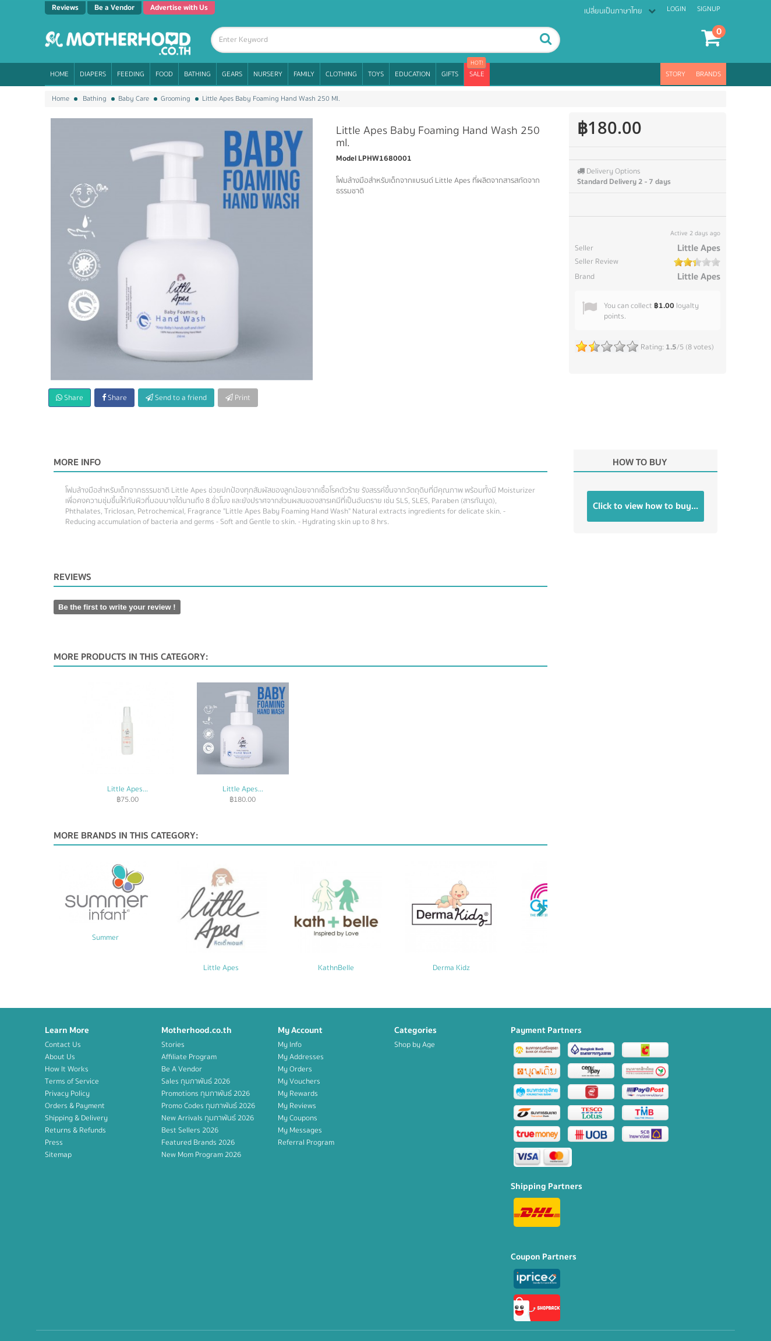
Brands (708, 74)
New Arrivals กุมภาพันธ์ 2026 (207, 1118)
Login (676, 9)
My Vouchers (299, 1081)
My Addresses (301, 1057)
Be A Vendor (181, 1069)
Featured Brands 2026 (198, 1142)
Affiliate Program (189, 1057)
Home (59, 74)
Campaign (410, 1179)
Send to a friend (176, 398)
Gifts (449, 74)
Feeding (130, 74)
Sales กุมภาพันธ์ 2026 (195, 1081)
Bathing (197, 74)
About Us (60, 1057)
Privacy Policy (67, 1093)
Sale (476, 74)
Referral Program (306, 1142)
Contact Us (63, 1044)
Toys (376, 74)
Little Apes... (127, 789)
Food (164, 74)
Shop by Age (414, 1044)
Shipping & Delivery (76, 1118)
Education (412, 74)
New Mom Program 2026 (201, 1154)
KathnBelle (336, 968)
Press (54, 1142)
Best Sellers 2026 (189, 1130)
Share (69, 398)
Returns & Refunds (75, 1130)
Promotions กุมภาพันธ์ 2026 (205, 1093)
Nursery (267, 74)
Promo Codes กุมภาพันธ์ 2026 (208, 1106)
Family (303, 74)
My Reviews (297, 1106)
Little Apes (698, 248)
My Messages (300, 1130)
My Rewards (298, 1093)
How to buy (640, 462)
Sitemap (58, 1154)
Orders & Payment (75, 1106)
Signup (708, 9)
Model (346, 158)
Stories (173, 1044)
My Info (290, 1044)
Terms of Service (72, 1081)
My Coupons (297, 1118)
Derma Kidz (451, 968)
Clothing (341, 74)
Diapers (93, 74)
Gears (232, 74)
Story (675, 74)
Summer (105, 937)
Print (237, 398)
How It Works (67, 1069)
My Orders (295, 1069)
